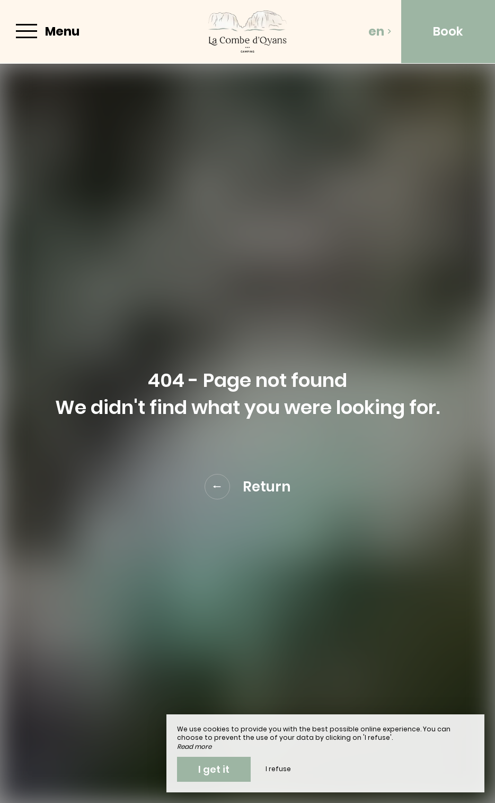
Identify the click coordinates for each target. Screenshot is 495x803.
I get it (213, 769)
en (380, 31)
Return (248, 486)
